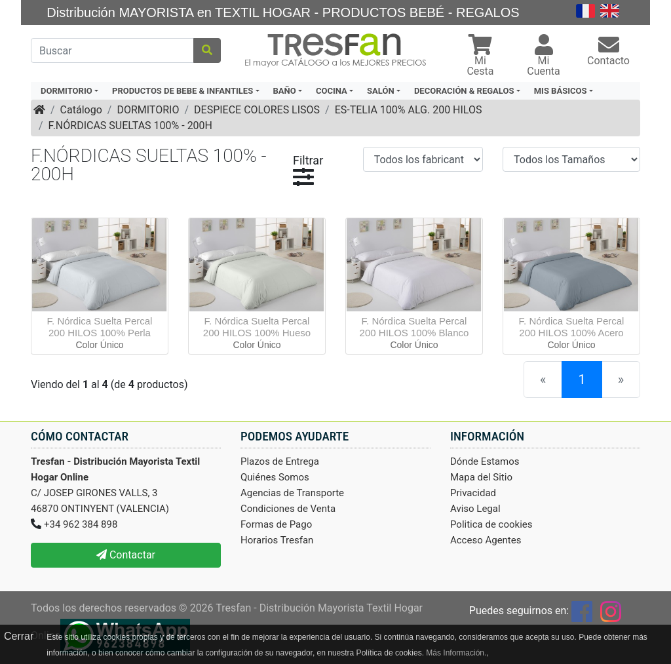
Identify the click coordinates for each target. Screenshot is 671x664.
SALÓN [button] (380, 91)
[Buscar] (112, 50)
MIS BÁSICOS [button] (560, 91)
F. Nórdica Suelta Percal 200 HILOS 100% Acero (571, 326)
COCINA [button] (331, 91)
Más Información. (456, 652)
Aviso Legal (475, 509)
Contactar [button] (125, 555)
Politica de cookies (491, 524)
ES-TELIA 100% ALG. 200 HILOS (408, 110)
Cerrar (18, 636)
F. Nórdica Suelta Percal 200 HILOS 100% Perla (100, 326)
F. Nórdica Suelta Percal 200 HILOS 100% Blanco (414, 326)
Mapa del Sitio (481, 477)
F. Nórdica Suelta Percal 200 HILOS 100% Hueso (257, 326)
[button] (480, 56)
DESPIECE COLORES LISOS (257, 110)
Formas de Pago (276, 524)
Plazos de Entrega (279, 461)
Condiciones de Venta (288, 509)
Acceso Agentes (486, 540)
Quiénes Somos (274, 477)
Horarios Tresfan (276, 540)
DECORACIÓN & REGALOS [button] (464, 91)
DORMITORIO (148, 110)
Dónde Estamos (485, 461)
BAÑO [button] (284, 91)
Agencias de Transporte (292, 493)
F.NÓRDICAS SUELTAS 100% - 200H (130, 125)
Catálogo (81, 110)
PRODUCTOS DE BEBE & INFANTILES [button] (182, 91)
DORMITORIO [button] (66, 91)
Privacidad (473, 493)
